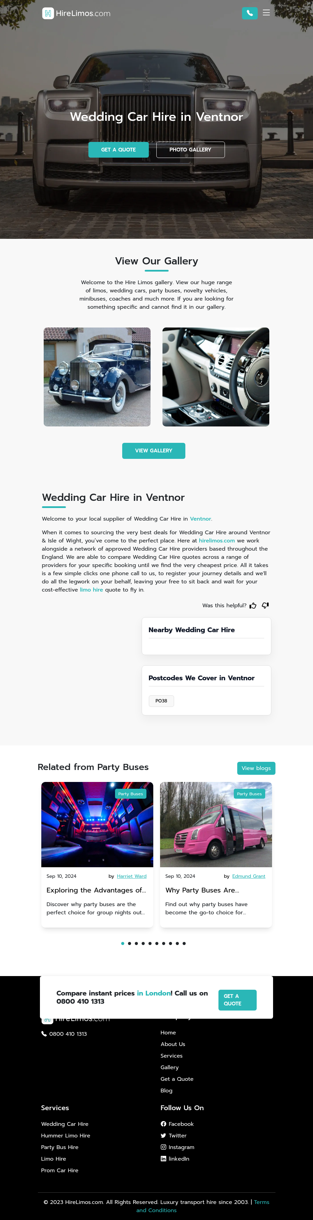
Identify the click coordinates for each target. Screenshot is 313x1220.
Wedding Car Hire (65, 1124)
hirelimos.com (217, 541)
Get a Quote (177, 1079)
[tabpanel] (97, 855)
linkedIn (175, 1159)
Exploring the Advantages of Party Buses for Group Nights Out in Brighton (95, 891)
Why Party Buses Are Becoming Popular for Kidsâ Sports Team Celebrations (201, 891)
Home (168, 1033)
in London (154, 993)
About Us (173, 1044)
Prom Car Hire (60, 1170)
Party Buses (130, 793)
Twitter (174, 1136)
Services (172, 1056)
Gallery (170, 1067)
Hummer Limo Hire (65, 1136)
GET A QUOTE (118, 150)
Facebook (177, 1124)
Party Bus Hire (60, 1147)
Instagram (178, 1147)
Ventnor (200, 519)
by (128, 876)
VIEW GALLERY (154, 450)
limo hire (91, 590)
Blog (167, 1091)
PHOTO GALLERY (191, 150)
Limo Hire (53, 1159)
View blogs (256, 768)
